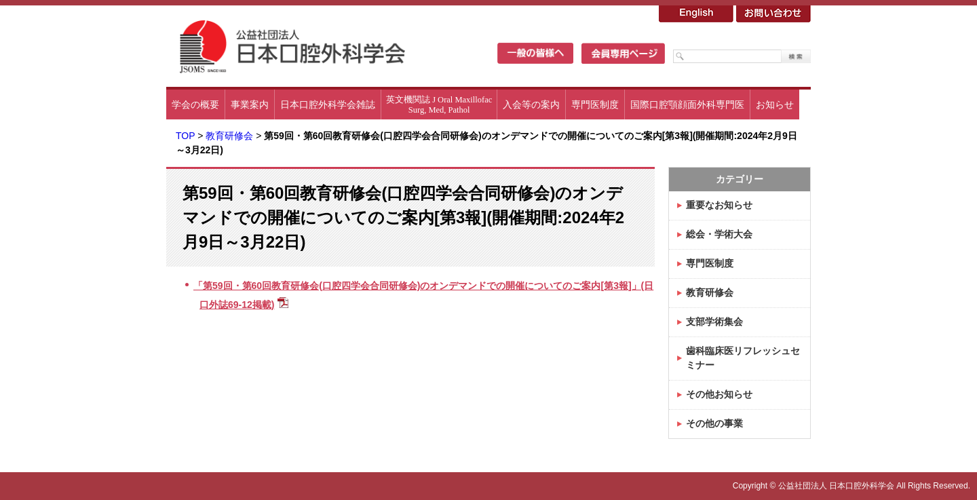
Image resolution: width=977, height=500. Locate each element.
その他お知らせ (719, 394)
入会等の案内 (531, 104)
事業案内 (250, 104)
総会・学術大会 (719, 234)
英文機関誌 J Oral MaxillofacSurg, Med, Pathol (439, 105)
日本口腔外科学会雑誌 (327, 104)
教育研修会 (229, 135)
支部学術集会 (714, 321)
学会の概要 (195, 104)
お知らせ (775, 104)
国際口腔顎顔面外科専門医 (687, 104)
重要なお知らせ (719, 204)
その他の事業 (714, 423)
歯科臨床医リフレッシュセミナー (743, 357)
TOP (185, 135)
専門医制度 (595, 104)
